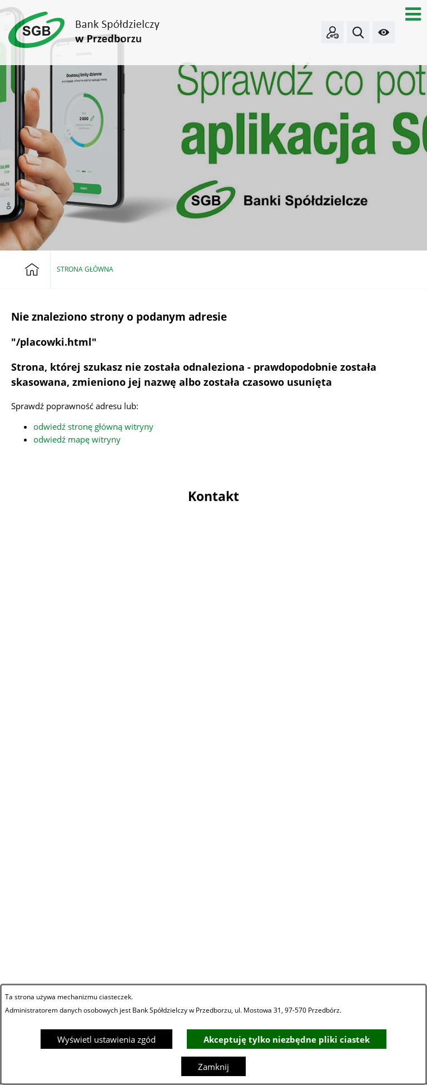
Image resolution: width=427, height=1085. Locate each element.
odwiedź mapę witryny (77, 439)
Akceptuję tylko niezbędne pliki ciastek (286, 1039)
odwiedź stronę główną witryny (93, 426)
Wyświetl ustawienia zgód (106, 1039)
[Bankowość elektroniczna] (332, 32)
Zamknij (213, 1066)
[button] (413, 14)
